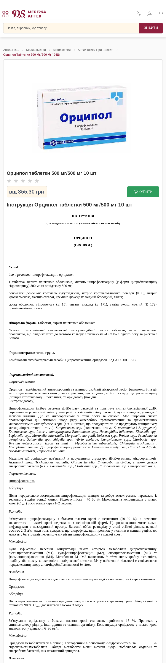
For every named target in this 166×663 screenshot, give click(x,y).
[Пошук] (151, 28)
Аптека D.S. (11, 50)
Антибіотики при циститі (95, 50)
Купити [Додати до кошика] (143, 192)
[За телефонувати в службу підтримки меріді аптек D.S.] (139, 15)
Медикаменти (36, 50)
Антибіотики (62, 50)
